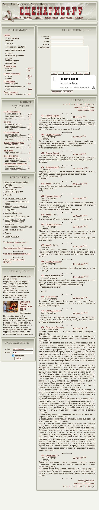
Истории (79, 17)
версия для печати (86, 117)
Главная (17, 17)
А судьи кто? (10, 210)
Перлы (8, 233)
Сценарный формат (14, 192)
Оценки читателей (12, 74)
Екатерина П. (52, 462)
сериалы (9, 118)
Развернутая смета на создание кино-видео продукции (15, 221)
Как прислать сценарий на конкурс (16, 183)
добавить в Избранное (84, 114)
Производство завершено (15, 164)
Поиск (5, 4)
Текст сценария (10, 92)
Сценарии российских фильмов (17, 248)
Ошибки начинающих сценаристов (14, 188)
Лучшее (38, 17)
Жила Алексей (52, 174)
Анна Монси (51, 303)
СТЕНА (7, 35)
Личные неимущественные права (17, 203)
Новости (44, 4)
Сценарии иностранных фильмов (14, 261)
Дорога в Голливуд (13, 213)
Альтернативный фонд (14, 142)
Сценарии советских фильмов (17, 254)
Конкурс (28, 17)
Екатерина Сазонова (55, 334)
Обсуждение (9, 81)
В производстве (11, 156)
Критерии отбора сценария (17, 216)
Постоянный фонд (12, 111)
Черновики (8, 150)
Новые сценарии (11, 132)
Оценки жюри (10, 66)
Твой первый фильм (14, 230)
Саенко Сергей (52, 122)
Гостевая (15, 4)
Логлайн (8, 195)
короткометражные (14, 116)
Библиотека (66, 17)
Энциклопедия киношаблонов (18, 226)
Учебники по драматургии (14, 242)
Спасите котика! (12, 236)
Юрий (48, 190)
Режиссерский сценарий (16, 206)
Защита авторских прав (15, 198)
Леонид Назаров (53, 141)
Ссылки (34, 4)
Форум (25, 4)
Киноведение (51, 17)
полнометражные (13, 114)
